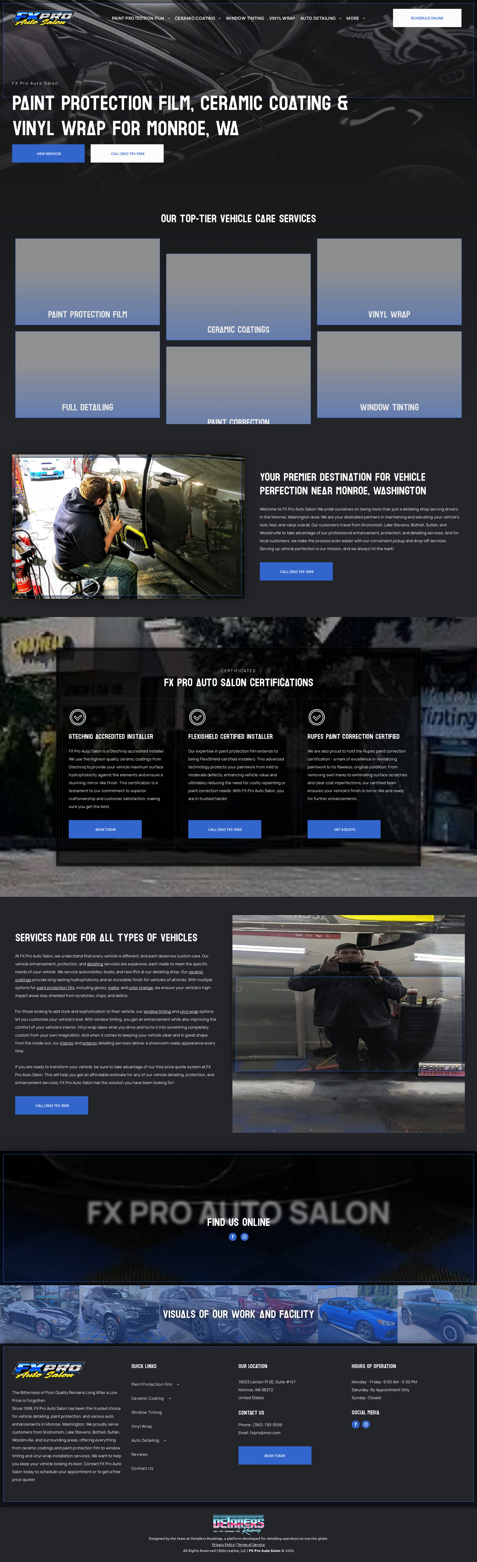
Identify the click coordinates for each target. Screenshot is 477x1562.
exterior (89, 1043)
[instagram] (245, 1237)
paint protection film (56, 987)
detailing (95, 964)
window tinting (157, 1011)
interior (67, 1043)
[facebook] (233, 1237)
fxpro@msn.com (265, 1432)
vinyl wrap (189, 1011)
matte (113, 987)
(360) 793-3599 (267, 1424)
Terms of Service (251, 1544)
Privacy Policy (223, 1544)
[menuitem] (141, 18)
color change (141, 987)
